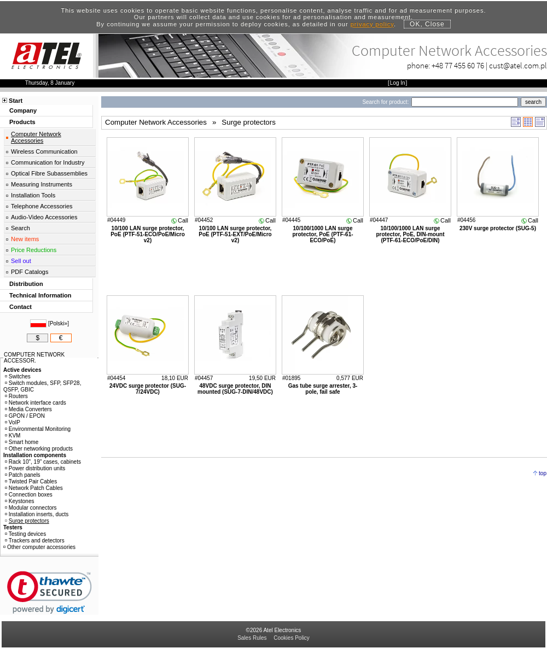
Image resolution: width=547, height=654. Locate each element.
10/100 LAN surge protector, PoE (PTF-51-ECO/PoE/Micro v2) (147, 234)
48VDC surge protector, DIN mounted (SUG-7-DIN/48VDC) (235, 389)
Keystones (19, 501)
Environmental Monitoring (38, 429)
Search (20, 228)
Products (22, 122)
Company (23, 110)
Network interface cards (35, 403)
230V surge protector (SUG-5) (497, 228)
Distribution (26, 284)
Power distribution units (35, 468)
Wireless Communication (44, 151)
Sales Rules (251, 638)
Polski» (58, 323)
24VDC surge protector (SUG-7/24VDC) (147, 389)
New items (25, 239)
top (542, 473)
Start (15, 100)
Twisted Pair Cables (31, 481)
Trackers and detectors (35, 541)
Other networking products (39, 449)
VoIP (12, 422)
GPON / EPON (25, 416)
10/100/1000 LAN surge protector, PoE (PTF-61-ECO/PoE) (322, 234)
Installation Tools (33, 195)
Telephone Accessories (42, 206)
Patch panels (22, 475)
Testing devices (25, 534)
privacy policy (372, 24)
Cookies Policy (292, 638)
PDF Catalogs (29, 271)
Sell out (21, 261)
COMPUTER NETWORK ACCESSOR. (34, 358)
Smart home (21, 442)
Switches (18, 376)
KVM (13, 436)
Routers (16, 396)
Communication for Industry (48, 162)
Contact (20, 306)
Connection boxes (29, 495)
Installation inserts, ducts (37, 514)
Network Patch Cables (34, 488)
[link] (49, 592)
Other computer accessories (39, 547)
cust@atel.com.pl (518, 65)
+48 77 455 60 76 (458, 65)
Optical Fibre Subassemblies (49, 173)
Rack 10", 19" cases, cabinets (43, 462)
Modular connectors (31, 508)
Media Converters (28, 409)
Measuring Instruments (41, 184)
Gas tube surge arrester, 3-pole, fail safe (323, 389)
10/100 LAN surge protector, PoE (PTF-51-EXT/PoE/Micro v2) (235, 234)
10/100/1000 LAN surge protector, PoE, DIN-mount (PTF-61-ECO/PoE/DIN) (410, 234)
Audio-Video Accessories (44, 217)
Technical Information (40, 295)
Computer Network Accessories (36, 137)
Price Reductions (33, 250)
